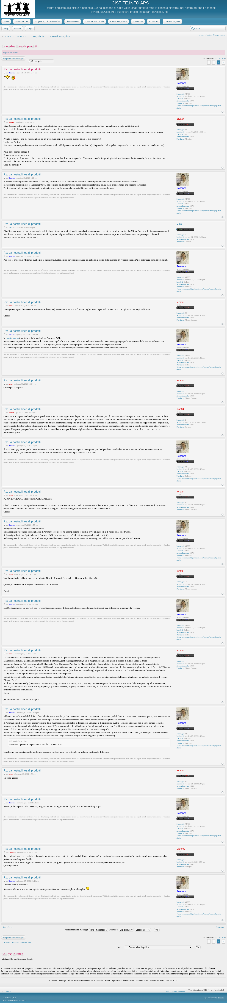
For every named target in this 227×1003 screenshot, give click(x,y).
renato (11, 306)
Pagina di (220, 58)
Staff (167, 991)
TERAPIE (21, 36)
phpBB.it (22, 1000)
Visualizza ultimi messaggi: (86, 929)
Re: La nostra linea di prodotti (22, 69)
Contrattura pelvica (118, 21)
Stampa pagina (219, 35)
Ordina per (121, 929)
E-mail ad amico (205, 35)
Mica (11, 227)
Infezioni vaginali (172, 21)
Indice (8, 36)
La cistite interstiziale (94, 21)
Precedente (8, 927)
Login (29, 28)
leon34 (11, 413)
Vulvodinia (137, 21)
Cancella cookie (178, 991)
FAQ (5, 28)
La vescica (153, 21)
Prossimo (220, 927)
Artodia (221, 998)
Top (222, 112)
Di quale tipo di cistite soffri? (47, 21)
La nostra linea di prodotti (19, 46)
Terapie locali (38, 36)
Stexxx (11, 122)
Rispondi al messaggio (13, 58)
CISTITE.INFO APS (130, 3)
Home (6, 21)
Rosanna (12, 73)
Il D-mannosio (72, 21)
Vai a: (120, 947)
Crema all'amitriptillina (60, 36)
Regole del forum (10, 52)
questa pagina (12, 338)
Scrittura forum (21, 21)
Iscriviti (17, 28)
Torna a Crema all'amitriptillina (17, 942)
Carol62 (12, 852)
